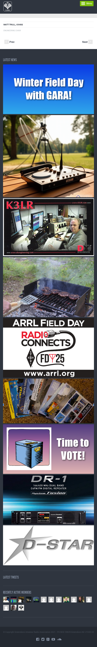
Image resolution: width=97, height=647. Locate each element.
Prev (9, 42)
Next (87, 42)
